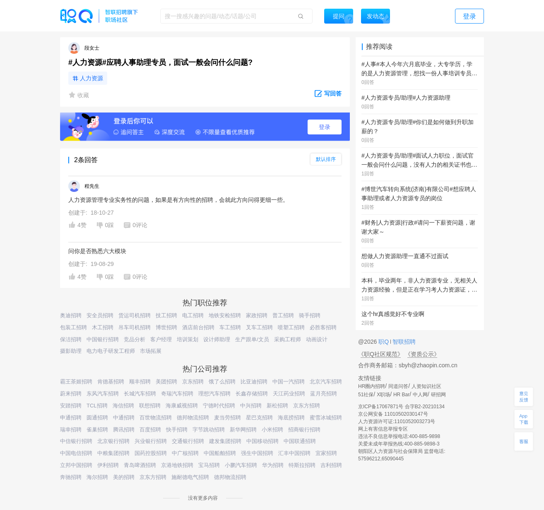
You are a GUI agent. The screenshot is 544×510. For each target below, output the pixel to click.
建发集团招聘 (225, 441)
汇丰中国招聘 (294, 453)
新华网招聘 (243, 429)
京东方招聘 (306, 405)
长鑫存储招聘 (252, 393)
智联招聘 (403, 341)
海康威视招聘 (182, 405)
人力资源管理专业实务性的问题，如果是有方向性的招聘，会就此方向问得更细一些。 (178, 199)
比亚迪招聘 (254, 381)
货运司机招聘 (134, 315)
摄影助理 (71, 351)
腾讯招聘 (124, 429)
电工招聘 (193, 315)
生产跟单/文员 (252, 339)
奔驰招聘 (71, 477)
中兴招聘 (251, 405)
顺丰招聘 (140, 381)
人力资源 (91, 78)
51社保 (365, 394)
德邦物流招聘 (193, 417)
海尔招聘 (97, 477)
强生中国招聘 (257, 453)
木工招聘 (102, 327)
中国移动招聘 (262, 441)
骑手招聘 (309, 315)
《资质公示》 (422, 354)
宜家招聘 (326, 453)
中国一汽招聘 (288, 381)
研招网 (438, 394)
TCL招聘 (97, 405)
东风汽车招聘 (103, 393)
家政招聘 (256, 315)
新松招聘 (277, 405)
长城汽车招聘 (140, 393)
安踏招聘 (71, 405)
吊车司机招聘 (134, 327)
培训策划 (187, 339)
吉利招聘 (331, 465)
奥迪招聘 (71, 315)
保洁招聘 (71, 339)
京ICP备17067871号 (380, 406)
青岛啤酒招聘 (140, 465)
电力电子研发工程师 (111, 351)
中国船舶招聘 (220, 453)
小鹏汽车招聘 (241, 465)
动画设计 (316, 339)
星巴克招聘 (259, 417)
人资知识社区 (426, 386)
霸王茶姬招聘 (76, 381)
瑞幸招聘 (71, 429)
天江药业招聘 (289, 393)
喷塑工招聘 (291, 327)
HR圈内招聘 (371, 386)
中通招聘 (124, 417)
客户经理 (161, 339)
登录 (324, 127)
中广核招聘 (185, 453)
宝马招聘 (209, 465)
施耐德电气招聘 (190, 477)
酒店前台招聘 (198, 327)
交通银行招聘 (188, 441)
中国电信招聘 (76, 453)
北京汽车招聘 (326, 381)
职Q (384, 341)
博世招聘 (166, 327)
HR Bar (401, 394)
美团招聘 (166, 381)
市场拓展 (150, 351)
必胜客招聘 (323, 327)
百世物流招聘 (156, 417)
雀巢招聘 (97, 429)
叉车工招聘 (259, 327)
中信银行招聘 (76, 441)
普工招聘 (283, 315)
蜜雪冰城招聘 (326, 417)
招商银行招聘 (304, 429)
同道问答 (398, 386)
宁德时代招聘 (219, 405)
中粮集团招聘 (113, 453)
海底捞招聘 (291, 417)
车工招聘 (230, 327)
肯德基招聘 (110, 381)
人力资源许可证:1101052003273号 (396, 421)
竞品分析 (134, 339)
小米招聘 (272, 429)
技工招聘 (166, 315)
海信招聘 (123, 405)
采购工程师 (287, 339)
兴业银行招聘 (151, 441)
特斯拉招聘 (302, 465)
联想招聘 (150, 405)
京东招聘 (193, 381)
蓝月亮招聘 (323, 393)
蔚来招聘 (71, 393)
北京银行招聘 (113, 441)
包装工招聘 (73, 327)
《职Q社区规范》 (380, 354)
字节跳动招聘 (209, 429)
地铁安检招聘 (225, 315)
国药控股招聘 (151, 453)
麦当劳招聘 (227, 417)
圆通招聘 (97, 417)
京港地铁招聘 (177, 465)
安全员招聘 (100, 315)
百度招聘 (150, 429)
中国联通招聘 (300, 441)
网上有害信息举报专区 (383, 429)
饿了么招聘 (222, 381)
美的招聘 (124, 477)
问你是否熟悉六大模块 (97, 251)
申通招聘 (71, 417)
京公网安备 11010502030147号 (393, 414)
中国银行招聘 (103, 339)
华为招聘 (273, 465)
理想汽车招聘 (214, 393)
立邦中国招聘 (76, 465)
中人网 (420, 394)
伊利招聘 (108, 465)
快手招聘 (177, 429)
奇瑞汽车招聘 (177, 393)
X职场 (383, 394)
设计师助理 (216, 339)
